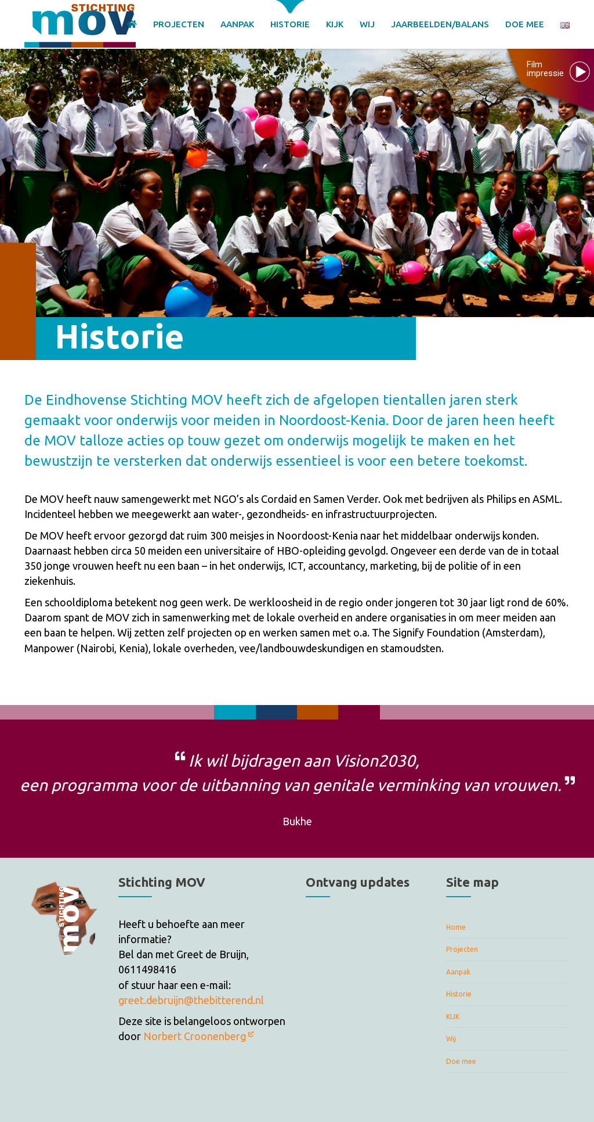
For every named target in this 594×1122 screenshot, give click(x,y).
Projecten (462, 949)
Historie (459, 994)
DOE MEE (524, 24)
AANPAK (237, 24)
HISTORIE (290, 24)
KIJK (334, 24)
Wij (451, 1038)
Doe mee (461, 1061)
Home (456, 927)
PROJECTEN (178, 24)
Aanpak (458, 972)
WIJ (367, 24)
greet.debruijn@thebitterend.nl (191, 1000)
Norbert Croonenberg (198, 1036)
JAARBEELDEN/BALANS (440, 24)
